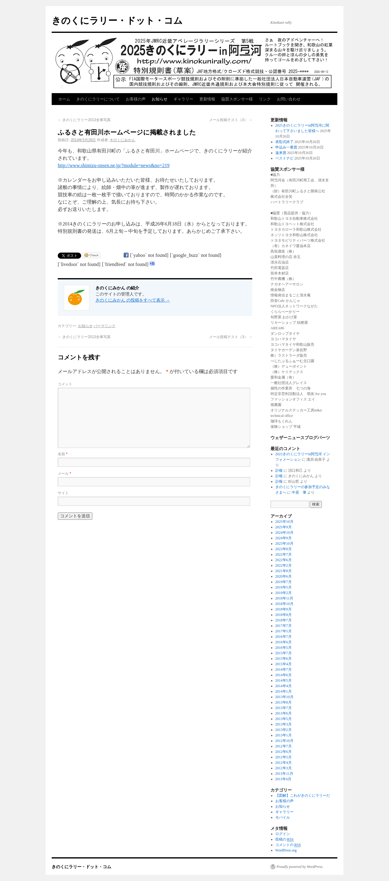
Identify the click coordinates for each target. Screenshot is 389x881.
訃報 (279, 470)
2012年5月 (283, 757)
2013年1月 (283, 735)
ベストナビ (284, 158)
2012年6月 (283, 752)
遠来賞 (280, 153)
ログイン (282, 834)
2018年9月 (283, 609)
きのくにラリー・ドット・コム (117, 21)
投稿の (284, 839)
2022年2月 (283, 565)
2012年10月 (284, 741)
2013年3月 (283, 724)
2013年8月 (283, 702)
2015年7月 (283, 653)
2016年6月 (283, 642)
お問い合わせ (289, 99)
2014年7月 (283, 669)
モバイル (282, 817)
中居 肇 (299, 492)
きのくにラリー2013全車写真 (84, 120)
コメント (65, 384)
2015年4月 (283, 664)
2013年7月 (283, 708)
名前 (62, 454)
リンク (265, 99)
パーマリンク (104, 326)
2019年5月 (283, 587)
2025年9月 (283, 527)
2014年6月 (283, 675)
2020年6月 (283, 576)
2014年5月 (283, 680)
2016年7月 (283, 637)
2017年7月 (283, 626)
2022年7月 (283, 554)
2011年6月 (283, 779)
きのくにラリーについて (98, 99)
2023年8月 (283, 549)
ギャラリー (183, 99)
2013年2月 (283, 730)
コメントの (288, 845)
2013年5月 (283, 719)
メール (64, 473)
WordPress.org (286, 850)
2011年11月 (284, 773)
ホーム (64, 99)
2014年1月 (283, 691)
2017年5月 (283, 631)
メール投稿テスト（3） (230, 120)
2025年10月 (284, 521)
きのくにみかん (122, 140)
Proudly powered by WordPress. (300, 867)
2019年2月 (283, 593)
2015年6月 (283, 658)
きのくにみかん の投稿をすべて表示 (132, 300)
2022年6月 (283, 560)
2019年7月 (283, 582)
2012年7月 (283, 746)
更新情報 (207, 99)
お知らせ (159, 99)
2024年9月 (283, 538)
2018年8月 (283, 615)
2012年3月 (283, 768)
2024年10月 (284, 532)
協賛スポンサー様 (237, 99)
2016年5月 (283, 647)
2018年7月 (283, 620)
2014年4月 (283, 686)
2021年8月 (283, 571)
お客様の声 (136, 99)
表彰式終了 (284, 142)
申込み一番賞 (286, 147)
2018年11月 (284, 598)
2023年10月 (284, 543)
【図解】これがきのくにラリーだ (302, 795)
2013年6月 (283, 713)
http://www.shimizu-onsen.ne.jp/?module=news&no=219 (114, 165)
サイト (63, 493)
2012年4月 (283, 762)
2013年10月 (284, 697)
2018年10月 (284, 604)
